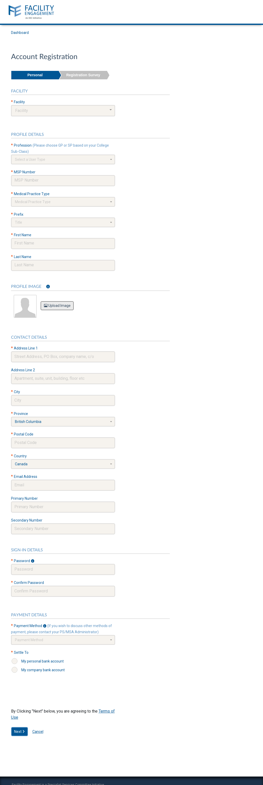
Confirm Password (29, 583)
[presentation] (50, 696)
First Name (22, 235)
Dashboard (20, 33)
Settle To (21, 652)
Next (19, 732)
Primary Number (24, 498)
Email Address (25, 477)
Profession (23, 145)
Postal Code (23, 434)
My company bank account (43, 670)
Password (22, 561)
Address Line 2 (23, 370)
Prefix (18, 214)
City (17, 392)
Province (21, 414)
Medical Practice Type (32, 194)
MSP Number (24, 172)
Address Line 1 (26, 348)
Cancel (37, 732)
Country (20, 456)
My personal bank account (42, 661)
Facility (19, 102)
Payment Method (28, 626)
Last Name (22, 257)
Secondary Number (26, 520)
